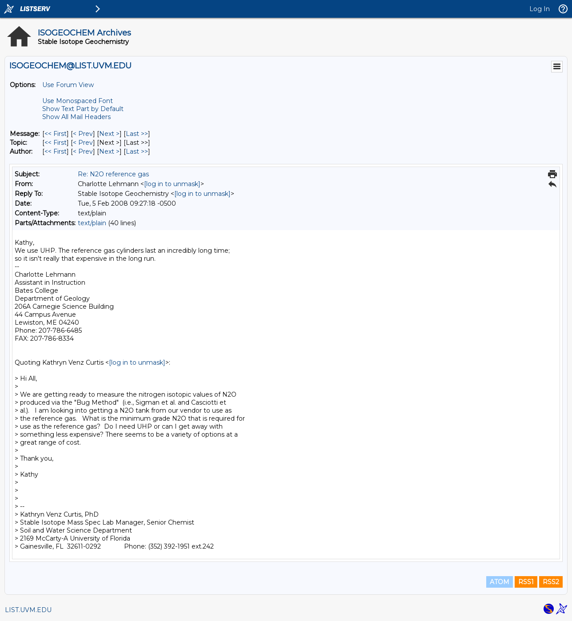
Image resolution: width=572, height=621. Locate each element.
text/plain (92, 223)
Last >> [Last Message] (137, 134)
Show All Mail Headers (76, 117)
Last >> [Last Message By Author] (137, 151)
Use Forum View (68, 85)
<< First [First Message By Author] (55, 151)
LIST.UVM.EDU (28, 610)
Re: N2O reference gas (113, 174)
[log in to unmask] (172, 184)
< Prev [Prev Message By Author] (83, 151)
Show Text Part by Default (83, 109)
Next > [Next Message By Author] (109, 151)
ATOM (499, 582)
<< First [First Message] (55, 134)
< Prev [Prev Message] (83, 134)
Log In (539, 9)
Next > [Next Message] (109, 134)
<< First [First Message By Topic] (55, 143)
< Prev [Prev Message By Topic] (83, 143)
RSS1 (526, 582)
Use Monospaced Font (77, 101)
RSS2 (551, 582)
